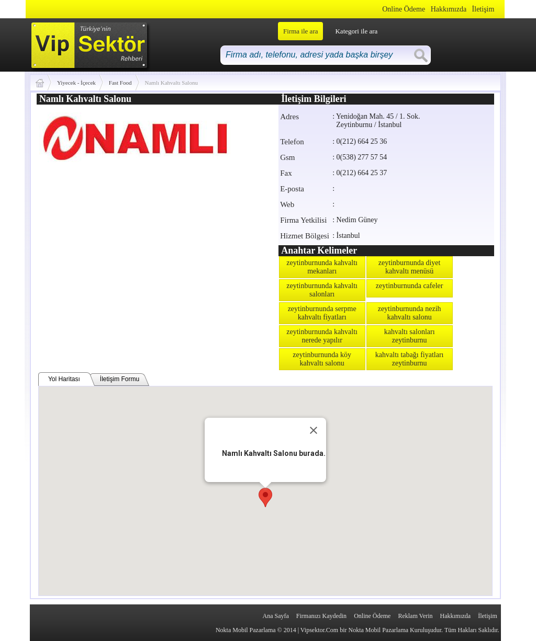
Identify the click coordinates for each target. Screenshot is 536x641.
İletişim (483, 9)
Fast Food (120, 82)
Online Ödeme (403, 9)
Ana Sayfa (275, 616)
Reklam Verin (415, 616)
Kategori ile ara (356, 31)
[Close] (313, 430)
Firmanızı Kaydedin (321, 616)
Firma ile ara (300, 31)
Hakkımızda (448, 9)
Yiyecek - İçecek (76, 82)
